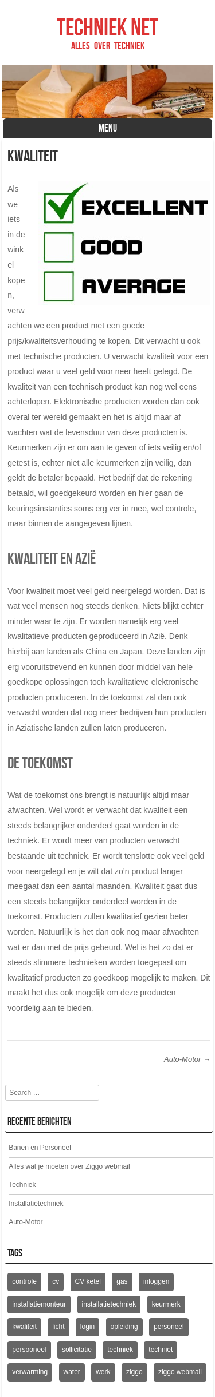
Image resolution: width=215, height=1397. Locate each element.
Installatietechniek (36, 1204)
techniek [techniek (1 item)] (120, 1350)
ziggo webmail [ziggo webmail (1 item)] (180, 1372)
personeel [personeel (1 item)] (169, 1327)
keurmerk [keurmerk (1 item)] (166, 1304)
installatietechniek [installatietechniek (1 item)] (109, 1304)
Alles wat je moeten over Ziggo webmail (69, 1166)
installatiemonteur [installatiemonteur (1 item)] (39, 1304)
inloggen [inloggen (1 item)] (156, 1281)
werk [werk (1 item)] (103, 1372)
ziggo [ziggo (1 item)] (134, 1372)
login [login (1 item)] (87, 1327)
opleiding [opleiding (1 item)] (124, 1327)
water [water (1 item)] (72, 1372)
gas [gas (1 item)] (121, 1281)
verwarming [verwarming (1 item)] (30, 1372)
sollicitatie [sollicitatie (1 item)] (77, 1350)
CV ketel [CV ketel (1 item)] (88, 1281)
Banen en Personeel (40, 1148)
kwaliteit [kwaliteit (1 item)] (24, 1327)
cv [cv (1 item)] (55, 1281)
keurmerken (117, 462)
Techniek (22, 1185)
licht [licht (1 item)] (58, 1327)
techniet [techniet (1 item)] (160, 1350)
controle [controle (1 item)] (24, 1281)
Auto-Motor (187, 1059)
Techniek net (107, 27)
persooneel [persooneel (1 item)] (29, 1350)
